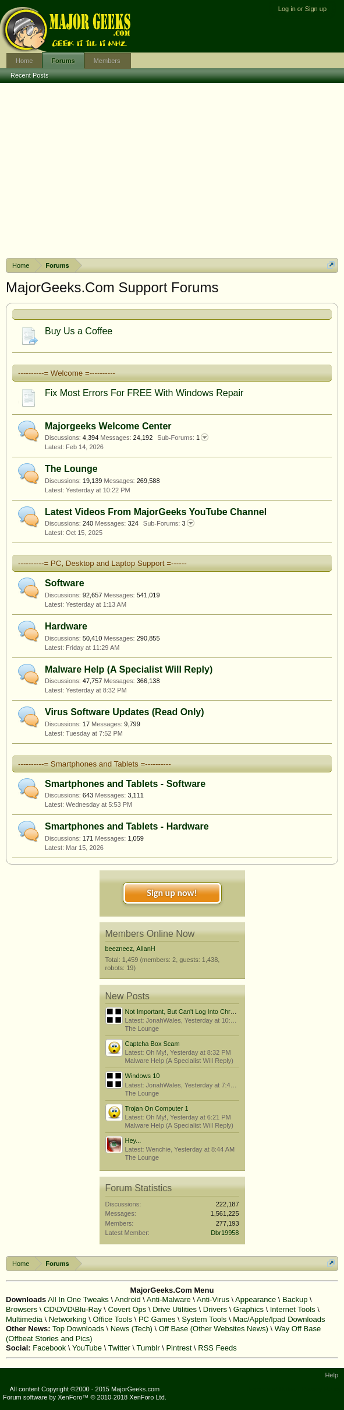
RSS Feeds (217, 1347)
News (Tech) (132, 1328)
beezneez (119, 948)
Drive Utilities (175, 1309)
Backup (294, 1299)
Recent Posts (29, 75)
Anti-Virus (213, 1299)
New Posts (127, 996)
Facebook (49, 1347)
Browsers (21, 1309)
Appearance (255, 1299)
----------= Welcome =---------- (66, 373)
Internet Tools (292, 1309)
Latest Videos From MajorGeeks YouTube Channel (156, 512)
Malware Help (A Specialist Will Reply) (128, 669)
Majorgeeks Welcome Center (108, 426)
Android (128, 1299)
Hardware (66, 626)
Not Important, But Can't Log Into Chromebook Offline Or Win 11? (218, 1011)
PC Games (157, 1319)
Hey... (133, 1140)
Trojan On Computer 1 (157, 1108)
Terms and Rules (271, 1388)
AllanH (145, 948)
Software (64, 583)
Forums (63, 60)
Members (107, 60)
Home (24, 60)
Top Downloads (78, 1328)
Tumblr (148, 1347)
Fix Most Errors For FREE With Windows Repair (144, 393)
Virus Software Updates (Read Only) (124, 712)
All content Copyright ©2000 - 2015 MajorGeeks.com (85, 1388)
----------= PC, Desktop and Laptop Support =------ (102, 563)
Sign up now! (172, 892)
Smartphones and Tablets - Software (125, 784)
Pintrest (178, 1347)
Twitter (119, 1347)
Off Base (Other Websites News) (213, 1328)
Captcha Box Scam (152, 1043)
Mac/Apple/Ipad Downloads (279, 1319)
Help (331, 1374)
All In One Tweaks (78, 1299)
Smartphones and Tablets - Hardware (127, 826)
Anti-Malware (169, 1299)
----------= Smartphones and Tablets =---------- (94, 764)
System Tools (204, 1319)
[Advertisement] (172, 170)
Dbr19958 (225, 1232)
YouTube (87, 1347)
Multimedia (24, 1319)
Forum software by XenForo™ (84, 1397)
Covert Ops (127, 1309)
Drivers (215, 1309)
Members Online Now (150, 934)
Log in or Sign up (302, 8)
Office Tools (112, 1319)
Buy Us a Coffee (78, 331)
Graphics (248, 1309)
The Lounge (71, 469)
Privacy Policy (321, 1388)
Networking (68, 1319)
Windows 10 (142, 1075)
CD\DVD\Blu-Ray (73, 1309)
